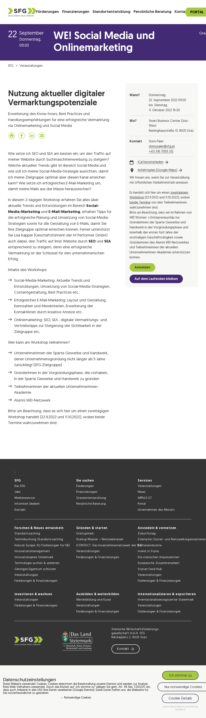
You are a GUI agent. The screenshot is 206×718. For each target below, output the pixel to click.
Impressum (180, 710)
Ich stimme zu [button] (180, 676)
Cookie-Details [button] (169, 707)
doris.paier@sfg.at (162, 146)
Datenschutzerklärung (187, 707)
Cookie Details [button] (180, 699)
